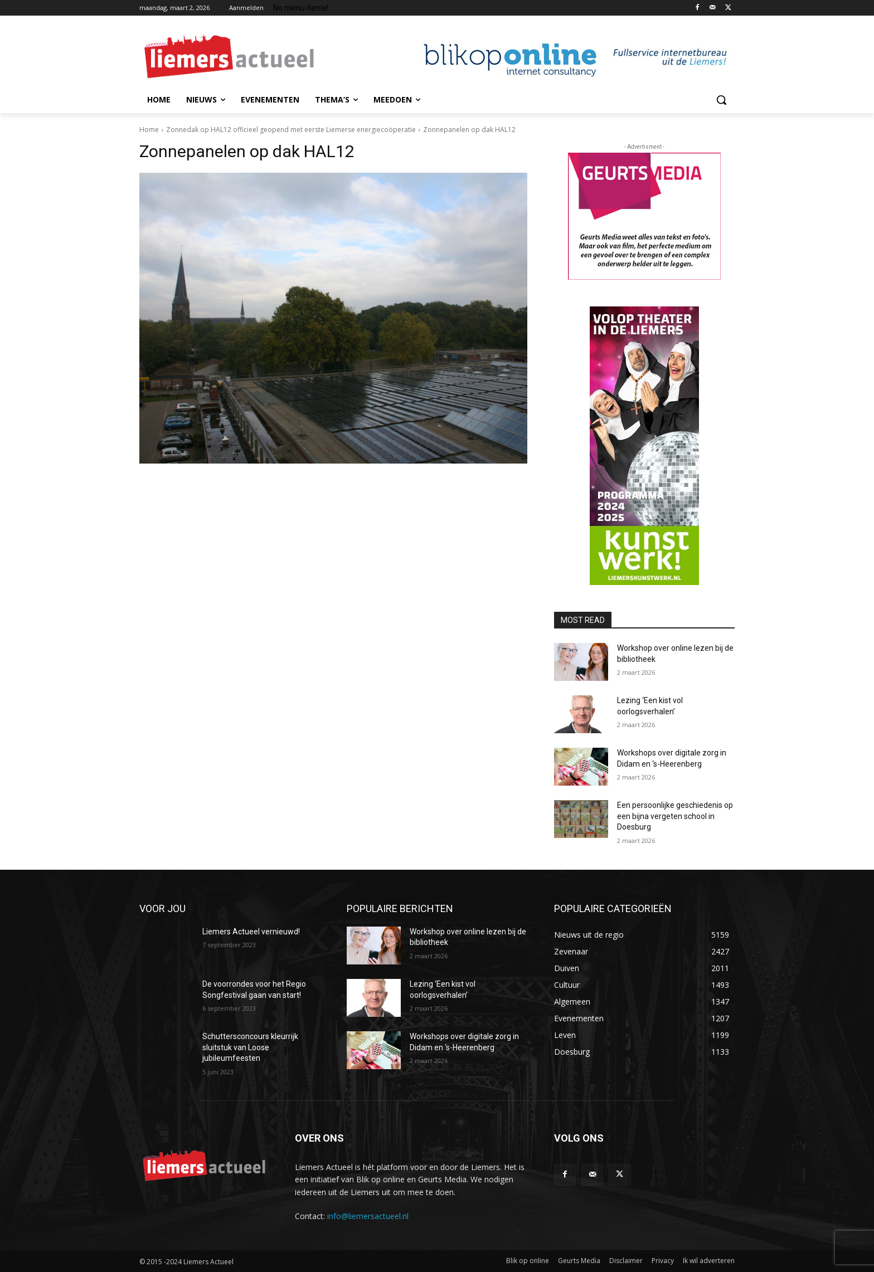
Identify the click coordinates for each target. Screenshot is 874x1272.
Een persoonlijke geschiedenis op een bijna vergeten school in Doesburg (675, 816)
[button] (721, 99)
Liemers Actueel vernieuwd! (251, 931)
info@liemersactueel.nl (368, 1216)
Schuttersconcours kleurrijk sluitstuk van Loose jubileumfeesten (250, 1047)
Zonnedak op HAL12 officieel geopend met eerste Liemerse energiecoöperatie (291, 129)
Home (149, 129)
